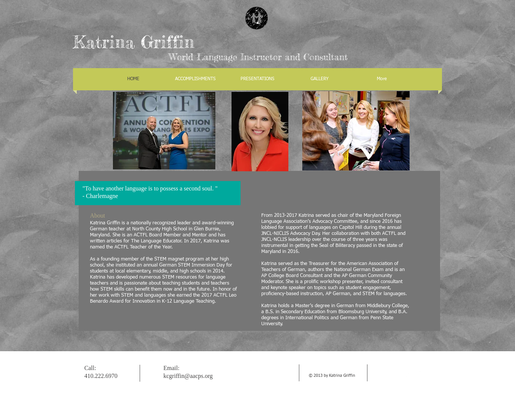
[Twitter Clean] (397, 373)
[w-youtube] (408, 373)
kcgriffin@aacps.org (188, 376)
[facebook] (419, 373)
